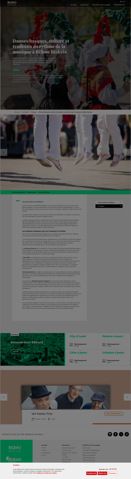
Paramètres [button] (113, 473)
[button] (110, 469)
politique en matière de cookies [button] (47, 473)
